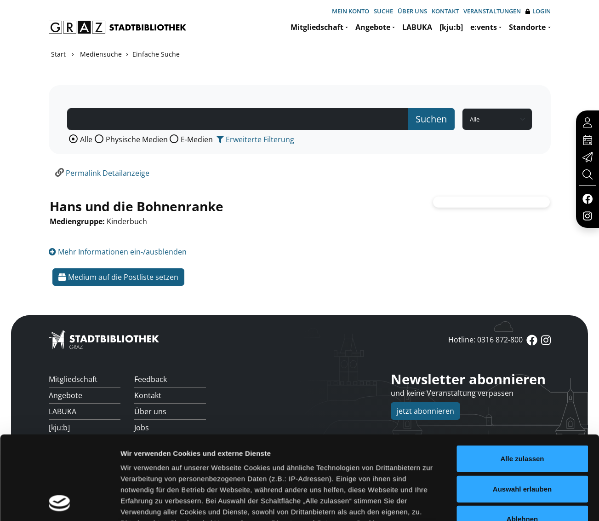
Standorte (527, 27)
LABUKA (417, 27)
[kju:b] (451, 27)
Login (538, 11)
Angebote (372, 27)
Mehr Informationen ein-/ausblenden (118, 252)
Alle (86, 139)
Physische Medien (137, 139)
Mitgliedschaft (317, 27)
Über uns (412, 11)
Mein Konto (350, 11)
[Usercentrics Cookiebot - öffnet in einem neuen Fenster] (59, 473)
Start (58, 54)
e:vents (483, 27)
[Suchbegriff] (237, 119)
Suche (383, 11)
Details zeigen (489, 473)
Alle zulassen (522, 350)
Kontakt (445, 11)
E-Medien (197, 139)
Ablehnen (522, 411)
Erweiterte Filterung (255, 139)
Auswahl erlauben (522, 381)
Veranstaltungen (492, 11)
